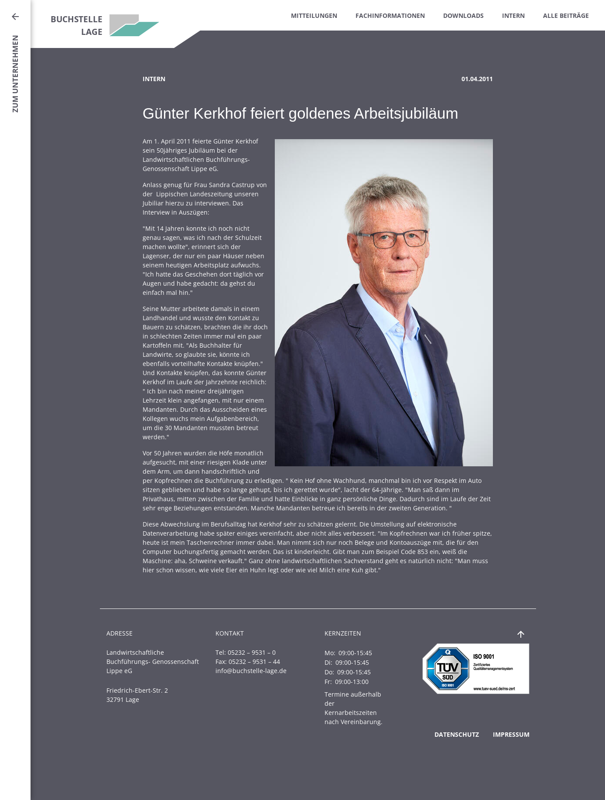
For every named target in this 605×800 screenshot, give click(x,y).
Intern (513, 15)
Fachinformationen (390, 15)
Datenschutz (456, 734)
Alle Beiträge (566, 15)
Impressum (511, 734)
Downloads (463, 15)
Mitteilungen (314, 15)
